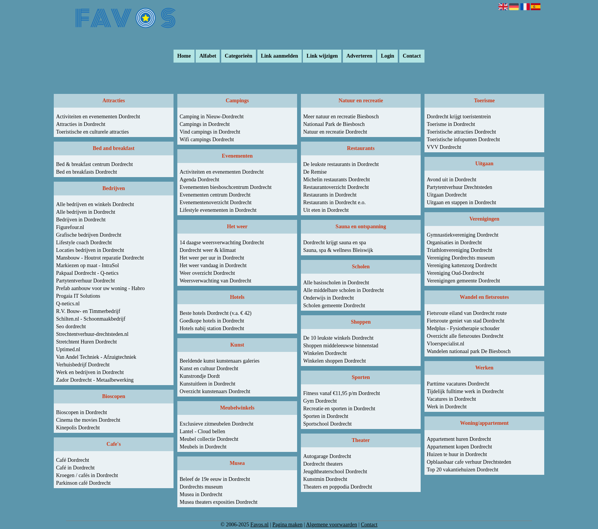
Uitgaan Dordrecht (447, 195)
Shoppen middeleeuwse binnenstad (340, 345)
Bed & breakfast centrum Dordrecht (94, 164)
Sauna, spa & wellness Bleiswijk (338, 250)
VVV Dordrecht (444, 147)
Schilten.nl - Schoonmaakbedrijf (90, 319)
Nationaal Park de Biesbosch (334, 124)
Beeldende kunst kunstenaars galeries (220, 361)
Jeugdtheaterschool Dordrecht (335, 471)
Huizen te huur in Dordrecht (457, 454)
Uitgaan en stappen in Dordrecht (461, 202)
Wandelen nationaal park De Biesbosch (469, 351)
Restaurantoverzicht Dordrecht (336, 187)
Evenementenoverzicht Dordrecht (216, 202)
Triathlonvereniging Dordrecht (459, 250)
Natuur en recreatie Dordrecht (335, 132)
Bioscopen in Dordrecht (81, 412)
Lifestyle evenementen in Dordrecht (218, 210)
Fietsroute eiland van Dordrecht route (467, 313)
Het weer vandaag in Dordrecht (213, 265)
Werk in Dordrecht (447, 407)
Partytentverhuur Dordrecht (85, 281)
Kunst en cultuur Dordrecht (209, 368)
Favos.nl (260, 524)
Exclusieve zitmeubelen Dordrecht (217, 424)
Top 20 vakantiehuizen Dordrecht (462, 470)
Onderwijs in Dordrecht (328, 298)
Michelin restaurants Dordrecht (336, 179)
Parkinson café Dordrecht (83, 483)
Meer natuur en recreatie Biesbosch (341, 116)
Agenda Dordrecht (199, 179)
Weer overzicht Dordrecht (207, 273)
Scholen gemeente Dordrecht (334, 305)
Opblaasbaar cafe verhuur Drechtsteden (469, 462)
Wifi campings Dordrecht (207, 139)
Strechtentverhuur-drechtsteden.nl (92, 334)
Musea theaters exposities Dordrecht (218, 502)
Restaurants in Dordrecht (330, 195)
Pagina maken (287, 524)
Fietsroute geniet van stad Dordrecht (466, 321)
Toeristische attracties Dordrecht (461, 132)
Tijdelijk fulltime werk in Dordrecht (465, 391)
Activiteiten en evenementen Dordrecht (98, 116)
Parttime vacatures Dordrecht (458, 384)
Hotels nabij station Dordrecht (212, 328)
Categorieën (238, 56)
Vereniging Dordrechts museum (461, 258)
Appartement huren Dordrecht (459, 439)
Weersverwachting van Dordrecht (215, 281)
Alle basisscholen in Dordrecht (336, 282)
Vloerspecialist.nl (445, 344)
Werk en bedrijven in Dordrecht (90, 372)
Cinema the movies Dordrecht (88, 420)
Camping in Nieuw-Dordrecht (212, 116)
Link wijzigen (322, 56)
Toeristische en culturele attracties (92, 132)
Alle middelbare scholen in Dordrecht (343, 290)
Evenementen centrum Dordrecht (215, 195)
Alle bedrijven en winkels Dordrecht (95, 204)
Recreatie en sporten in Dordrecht (339, 408)
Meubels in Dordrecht (203, 447)
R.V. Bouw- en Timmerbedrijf (88, 311)
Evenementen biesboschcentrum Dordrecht (226, 187)
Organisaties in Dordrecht (454, 242)
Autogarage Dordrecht (327, 456)
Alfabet (207, 56)
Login (387, 56)
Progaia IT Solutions (78, 296)
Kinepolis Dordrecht (78, 428)
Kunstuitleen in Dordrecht (207, 384)
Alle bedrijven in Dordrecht (85, 212)
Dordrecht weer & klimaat (208, 250)
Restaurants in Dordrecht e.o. (334, 202)
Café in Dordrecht (75, 468)
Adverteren (359, 56)
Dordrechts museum (201, 487)
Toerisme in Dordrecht (451, 124)
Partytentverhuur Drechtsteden (459, 187)
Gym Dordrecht (320, 401)
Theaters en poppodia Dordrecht (337, 487)
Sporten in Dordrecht (325, 416)
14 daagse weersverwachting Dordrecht (222, 242)
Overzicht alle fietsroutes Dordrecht (465, 336)
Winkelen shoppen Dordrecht (334, 361)
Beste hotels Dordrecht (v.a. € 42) (215, 313)
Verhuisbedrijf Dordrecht (82, 365)
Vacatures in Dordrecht (451, 399)
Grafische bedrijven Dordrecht (88, 235)
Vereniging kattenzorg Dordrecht (462, 265)
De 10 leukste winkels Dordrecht (338, 338)
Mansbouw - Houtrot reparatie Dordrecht (100, 258)
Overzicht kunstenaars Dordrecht (215, 391)
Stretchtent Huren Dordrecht (86, 342)
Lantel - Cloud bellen (202, 431)
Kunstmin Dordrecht (325, 479)
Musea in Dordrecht (201, 494)
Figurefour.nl (70, 227)
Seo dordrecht (71, 326)
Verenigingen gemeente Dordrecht (463, 281)
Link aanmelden (279, 56)
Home (184, 56)
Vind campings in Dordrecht (210, 132)
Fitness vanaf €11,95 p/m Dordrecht (341, 393)
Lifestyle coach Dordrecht (84, 242)
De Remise (315, 172)
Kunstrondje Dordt (200, 376)
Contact (412, 56)
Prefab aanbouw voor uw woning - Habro (100, 288)
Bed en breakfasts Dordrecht (86, 172)
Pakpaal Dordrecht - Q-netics (87, 273)
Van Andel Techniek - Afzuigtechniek (96, 357)
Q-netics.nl (68, 303)
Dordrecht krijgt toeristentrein (459, 116)
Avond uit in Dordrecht (451, 179)
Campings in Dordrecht (205, 124)
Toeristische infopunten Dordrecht (463, 139)
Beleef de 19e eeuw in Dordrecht (215, 479)
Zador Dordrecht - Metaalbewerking (94, 380)
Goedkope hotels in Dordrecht (212, 321)
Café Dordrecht (72, 460)
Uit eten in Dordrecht (326, 210)
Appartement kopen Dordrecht (459, 447)
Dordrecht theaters (323, 464)
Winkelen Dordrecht (325, 353)
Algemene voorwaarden (331, 524)
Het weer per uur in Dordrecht (212, 258)
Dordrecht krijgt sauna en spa (334, 242)
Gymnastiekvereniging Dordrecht (462, 235)
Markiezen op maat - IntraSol (87, 265)
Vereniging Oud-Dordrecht (455, 273)
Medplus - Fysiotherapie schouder (463, 328)
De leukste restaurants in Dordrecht (341, 164)
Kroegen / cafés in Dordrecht (87, 475)
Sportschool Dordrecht (327, 424)
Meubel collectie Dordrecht (209, 439)
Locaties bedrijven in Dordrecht (90, 250)
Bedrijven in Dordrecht (81, 220)
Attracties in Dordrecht (80, 124)
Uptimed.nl (68, 349)
